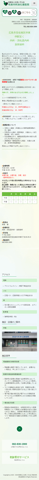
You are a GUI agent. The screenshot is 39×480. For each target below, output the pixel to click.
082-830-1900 (32, 26)
